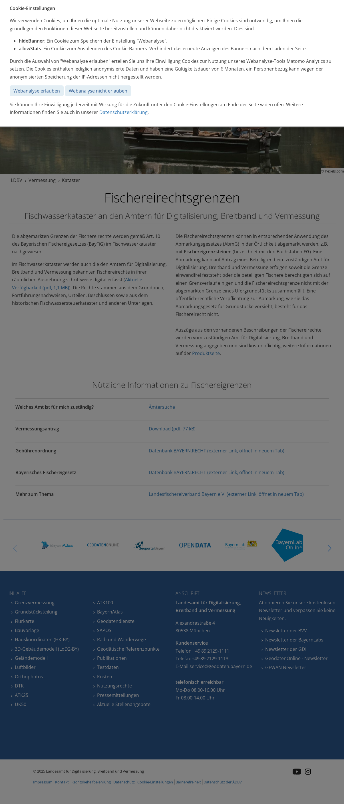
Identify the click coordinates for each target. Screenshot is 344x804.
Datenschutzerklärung (123, 112)
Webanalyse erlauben (36, 91)
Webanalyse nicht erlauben (98, 91)
